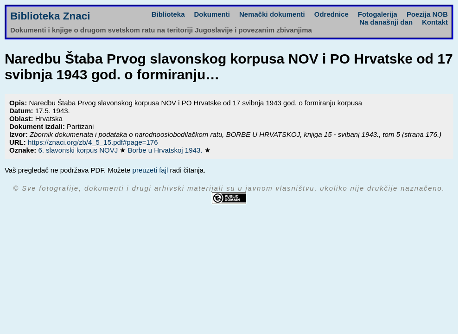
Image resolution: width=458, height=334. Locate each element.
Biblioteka (168, 14)
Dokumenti (212, 14)
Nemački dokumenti (272, 14)
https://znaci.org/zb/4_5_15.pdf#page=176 (93, 142)
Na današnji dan (386, 22)
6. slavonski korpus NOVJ (79, 150)
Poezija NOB (427, 14)
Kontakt (435, 22)
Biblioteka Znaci (50, 16)
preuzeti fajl (150, 170)
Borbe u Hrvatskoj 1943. (165, 150)
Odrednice (331, 14)
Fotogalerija (377, 14)
